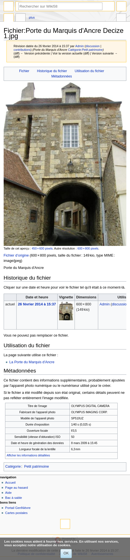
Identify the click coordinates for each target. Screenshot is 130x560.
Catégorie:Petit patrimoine (85, 49)
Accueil (10, 482)
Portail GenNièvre (17, 507)
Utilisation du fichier (89, 71)
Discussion (20, 18)
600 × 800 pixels (87, 248)
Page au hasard (16, 487)
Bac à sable (13, 497)
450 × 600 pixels (42, 248)
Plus (32, 17)
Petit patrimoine (36, 466)
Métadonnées (61, 76)
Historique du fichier (52, 71)
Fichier (24, 71)
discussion (93, 46)
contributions (22, 49)
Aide (8, 492)
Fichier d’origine (16, 255)
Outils (121, 18)
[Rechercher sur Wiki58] (60, 6)
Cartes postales (16, 513)
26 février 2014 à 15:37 (37, 304)
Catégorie (13, 466)
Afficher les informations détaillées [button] (28, 455)
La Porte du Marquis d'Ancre (31, 362)
